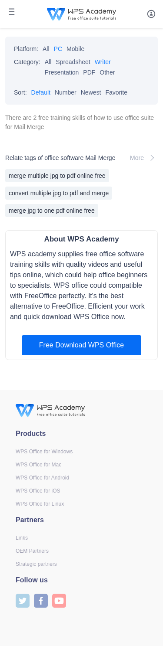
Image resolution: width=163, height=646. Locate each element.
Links (22, 538)
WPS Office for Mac (38, 465)
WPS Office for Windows (44, 452)
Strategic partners (36, 564)
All (46, 48)
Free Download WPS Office (81, 345)
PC (58, 48)
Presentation (62, 72)
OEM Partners (32, 551)
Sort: (20, 92)
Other (107, 72)
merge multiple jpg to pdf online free (57, 175)
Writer (103, 61)
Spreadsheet (73, 61)
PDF (89, 72)
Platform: (26, 48)
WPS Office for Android (42, 478)
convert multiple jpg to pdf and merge (59, 193)
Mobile (75, 48)
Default (40, 92)
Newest (91, 92)
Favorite (116, 92)
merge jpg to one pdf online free (52, 210)
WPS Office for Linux (40, 504)
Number (66, 92)
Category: (27, 61)
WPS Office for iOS (38, 491)
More (144, 158)
